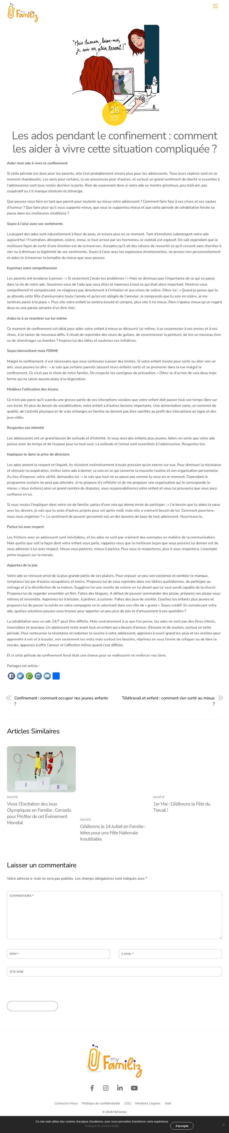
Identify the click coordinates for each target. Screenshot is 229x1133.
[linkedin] (121, 1088)
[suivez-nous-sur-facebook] (93, 1088)
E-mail (127, 954)
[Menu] (215, 6)
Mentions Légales (148, 1103)
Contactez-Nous (66, 1103)
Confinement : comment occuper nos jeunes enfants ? (61, 701)
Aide (168, 1103)
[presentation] (41, 992)
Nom (14, 954)
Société (12, 797)
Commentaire (22, 896)
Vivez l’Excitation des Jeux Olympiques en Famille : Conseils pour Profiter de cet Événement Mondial (39, 813)
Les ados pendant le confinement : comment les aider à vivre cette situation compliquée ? (114, 142)
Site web (17, 972)
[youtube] (135, 1088)
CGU (127, 1103)
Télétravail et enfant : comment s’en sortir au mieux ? (168, 701)
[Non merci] (223, 1124)
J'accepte (182, 1126)
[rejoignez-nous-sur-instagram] (107, 1088)
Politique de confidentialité (101, 1103)
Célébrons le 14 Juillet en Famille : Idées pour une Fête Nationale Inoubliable (113, 832)
